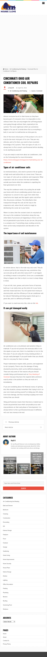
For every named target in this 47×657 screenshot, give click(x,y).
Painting (5, 588)
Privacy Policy (7, 644)
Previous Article (14, 422)
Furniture (5, 543)
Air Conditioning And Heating (18, 69)
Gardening (6, 551)
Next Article (9, 427)
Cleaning (5, 514)
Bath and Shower (8, 505)
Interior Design (7, 572)
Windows (5, 609)
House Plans (6, 568)
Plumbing (5, 592)
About (4, 637)
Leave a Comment (36, 91)
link (37, 303)
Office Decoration (8, 584)
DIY (4, 526)
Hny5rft (11, 88)
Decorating (6, 522)
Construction (6, 518)
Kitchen (5, 576)
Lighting (5, 580)
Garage (5, 547)
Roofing (5, 601)
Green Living (6, 555)
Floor (4, 539)
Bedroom (5, 510)
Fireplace (5, 534)
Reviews (5, 597)
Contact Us (6, 640)
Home (5, 69)
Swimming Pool (7, 605)
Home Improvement (8, 559)
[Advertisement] (23, 39)
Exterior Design (7, 530)
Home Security (7, 563)
